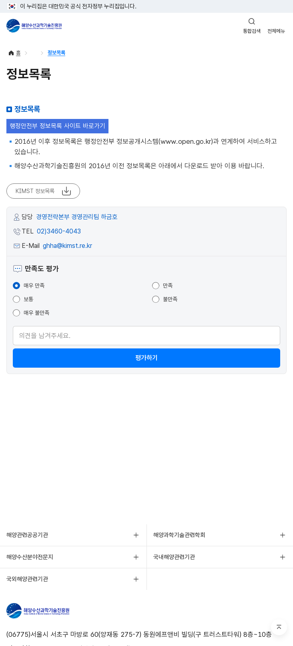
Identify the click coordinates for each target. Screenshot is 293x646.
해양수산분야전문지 (29, 557)
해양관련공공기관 (27, 535)
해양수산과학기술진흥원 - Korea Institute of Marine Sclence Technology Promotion (34, 26)
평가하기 (146, 358)
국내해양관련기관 (174, 557)
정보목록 (56, 53)
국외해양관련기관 (27, 579)
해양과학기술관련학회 (179, 535)
